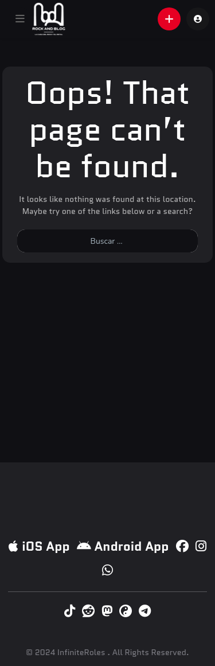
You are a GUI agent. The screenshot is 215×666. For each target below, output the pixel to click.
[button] (20, 18)
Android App (123, 546)
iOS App (39, 546)
